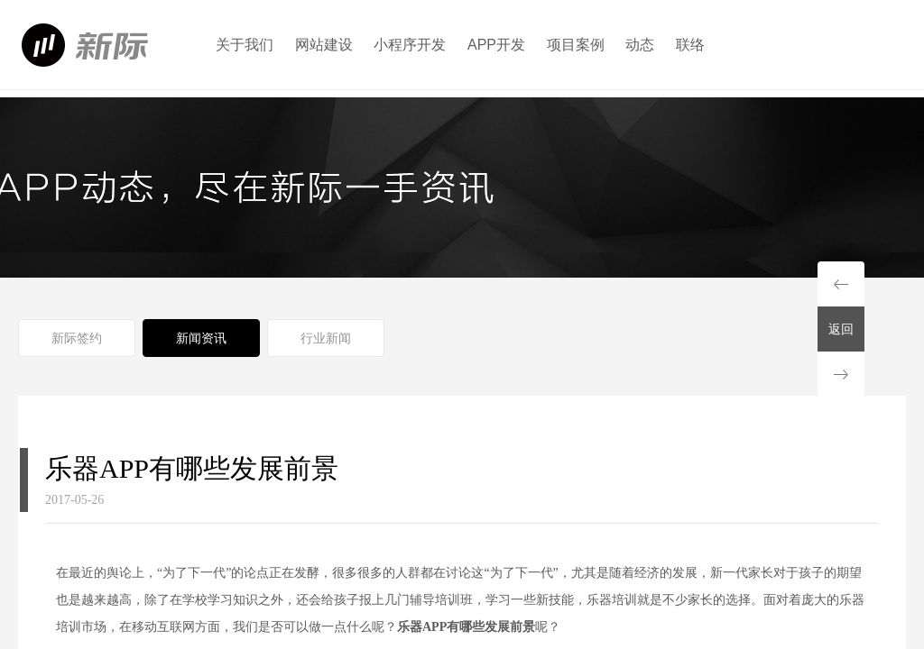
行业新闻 (325, 338)
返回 (841, 329)
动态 (639, 44)
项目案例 (576, 44)
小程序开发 (410, 44)
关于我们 (244, 44)
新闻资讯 (201, 338)
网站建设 (324, 44)
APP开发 (496, 44)
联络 (690, 44)
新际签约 (76, 338)
